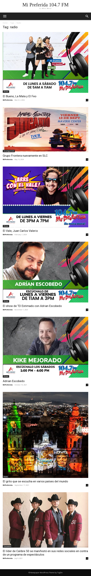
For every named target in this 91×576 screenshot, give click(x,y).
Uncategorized (9, 151)
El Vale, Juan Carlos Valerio (20, 230)
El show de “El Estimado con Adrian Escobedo (32, 306)
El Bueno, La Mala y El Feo (19, 96)
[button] (87, 16)
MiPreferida (8, 100)
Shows (6, 92)
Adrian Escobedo (14, 381)
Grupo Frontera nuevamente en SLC (25, 155)
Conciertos (7, 546)
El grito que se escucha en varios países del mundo (35, 481)
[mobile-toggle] (4, 16)
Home (5, 23)
